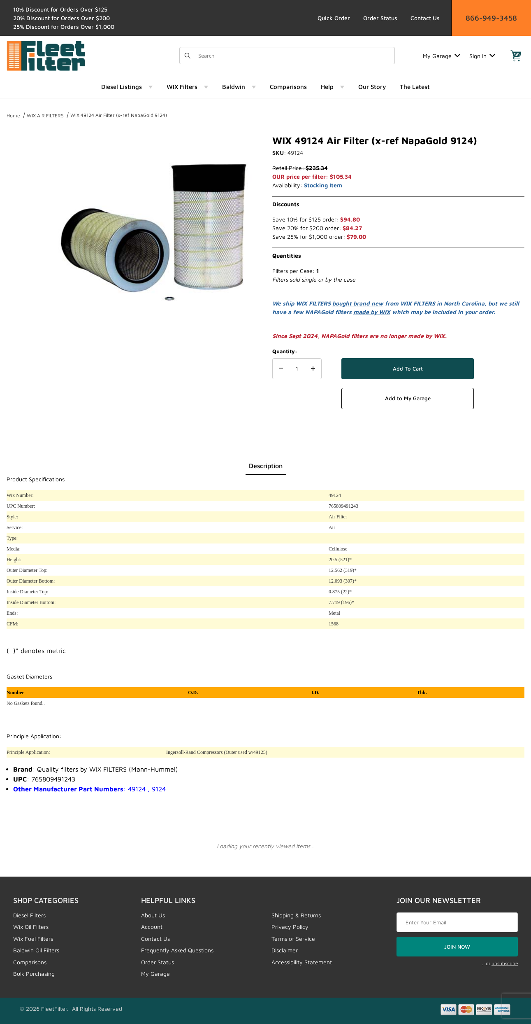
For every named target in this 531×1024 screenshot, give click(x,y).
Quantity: (284, 351)
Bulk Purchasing (34, 973)
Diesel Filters (29, 915)
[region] (23, 229)
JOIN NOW (457, 946)
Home (13, 115)
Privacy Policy (289, 926)
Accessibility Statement (301, 962)
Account (151, 926)
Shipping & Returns (296, 915)
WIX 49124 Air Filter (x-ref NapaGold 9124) (118, 115)
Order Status (380, 17)
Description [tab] (266, 465)
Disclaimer (284, 950)
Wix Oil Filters (31, 926)
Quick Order (334, 17)
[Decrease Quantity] (281, 369)
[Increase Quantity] (313, 369)
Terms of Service (293, 938)
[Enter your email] (457, 922)
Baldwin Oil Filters (36, 950)
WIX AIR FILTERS (45, 115)
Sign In (482, 55)
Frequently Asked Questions (177, 950)
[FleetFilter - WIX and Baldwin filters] (46, 54)
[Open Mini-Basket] (515, 55)
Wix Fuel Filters (33, 938)
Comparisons (29, 962)
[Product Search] (294, 55)
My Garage (441, 55)
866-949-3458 (491, 18)
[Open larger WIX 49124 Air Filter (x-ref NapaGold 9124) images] (153, 233)
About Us (153, 915)
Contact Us (425, 17)
